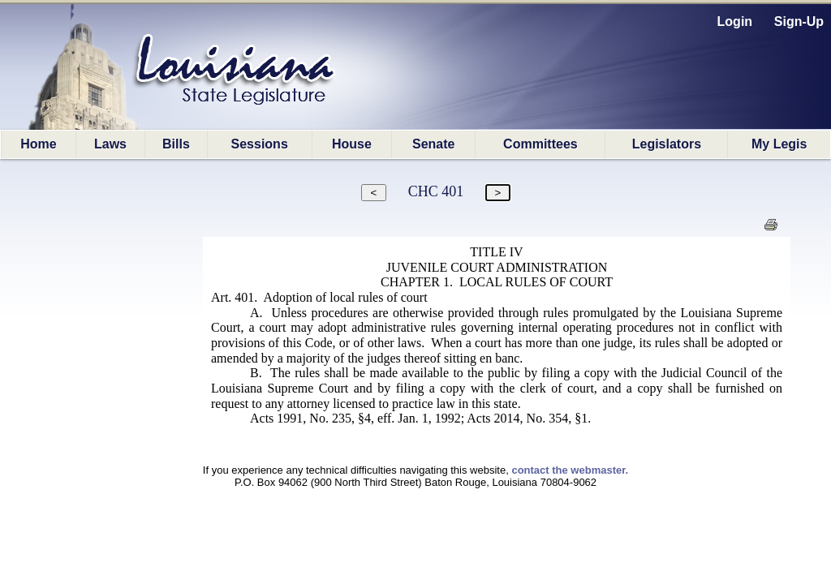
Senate (433, 144)
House (352, 144)
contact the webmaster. (569, 470)
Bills (176, 144)
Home (38, 144)
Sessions (259, 144)
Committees (540, 144)
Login (735, 21)
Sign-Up (799, 21)
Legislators (666, 144)
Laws (110, 144)
